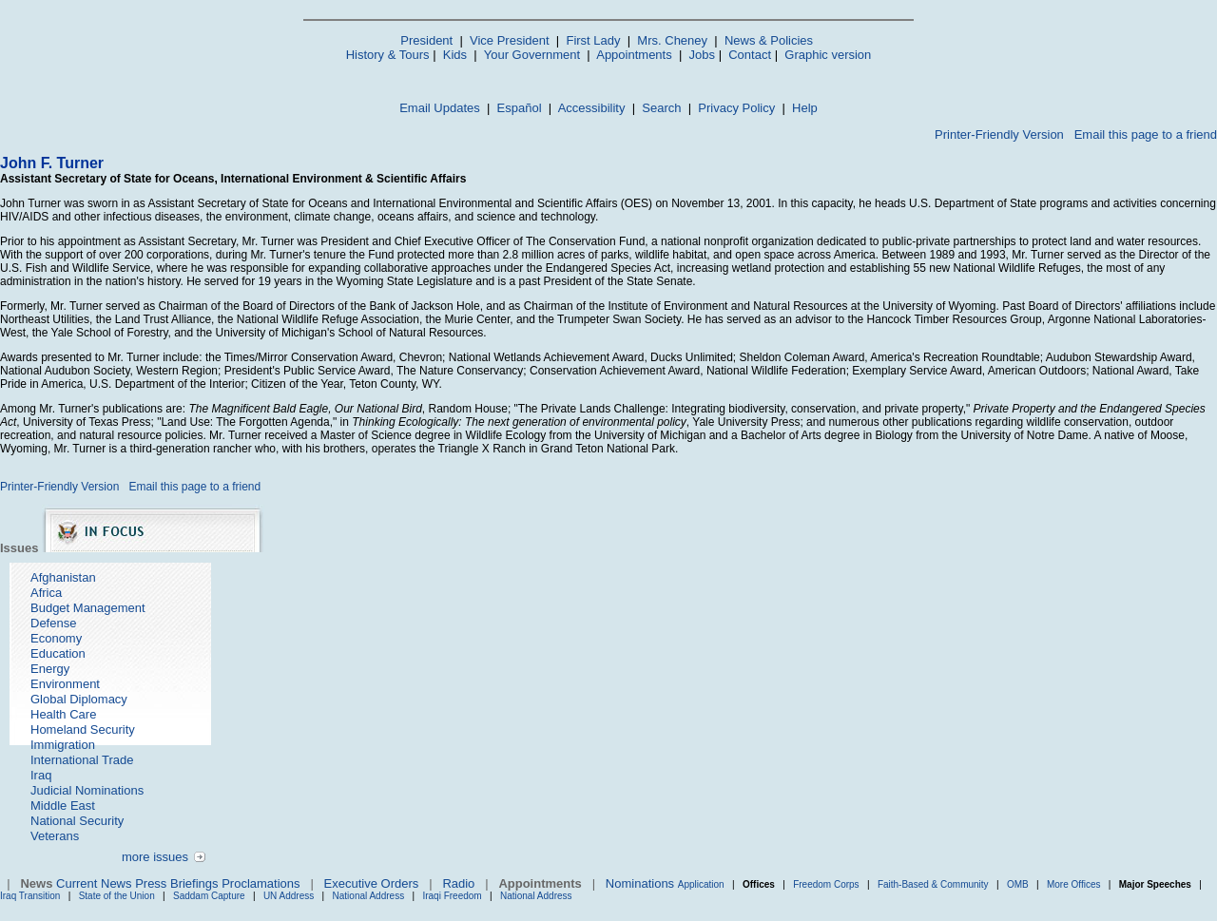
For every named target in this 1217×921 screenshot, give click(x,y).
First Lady (593, 40)
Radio (458, 883)
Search (661, 108)
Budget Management (87, 608)
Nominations (640, 883)
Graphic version (827, 55)
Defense (53, 623)
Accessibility (592, 108)
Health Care (63, 714)
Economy (56, 638)
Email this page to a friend (1145, 134)
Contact (749, 55)
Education (58, 653)
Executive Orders (371, 883)
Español (519, 108)
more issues (155, 857)
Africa (46, 592)
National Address (369, 896)
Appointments (634, 55)
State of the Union (117, 896)
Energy (49, 669)
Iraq (40, 775)
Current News (93, 883)
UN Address (288, 896)
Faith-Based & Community (935, 884)
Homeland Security (82, 729)
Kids (455, 55)
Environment (65, 684)
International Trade (81, 760)
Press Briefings (176, 883)
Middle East (62, 805)
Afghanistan (63, 577)
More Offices (1074, 884)
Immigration (62, 745)
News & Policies (768, 40)
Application (701, 884)
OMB (1018, 884)
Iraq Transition (30, 896)
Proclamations (260, 883)
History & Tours (388, 55)
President (426, 40)
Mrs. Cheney (672, 40)
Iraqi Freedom (451, 896)
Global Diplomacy (78, 699)
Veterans (54, 836)
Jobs (702, 55)
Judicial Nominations (87, 790)
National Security (77, 821)
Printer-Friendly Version (999, 134)
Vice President (510, 40)
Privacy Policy (736, 108)
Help (805, 108)
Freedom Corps (826, 884)
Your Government (532, 55)
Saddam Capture (209, 896)
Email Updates (439, 108)
